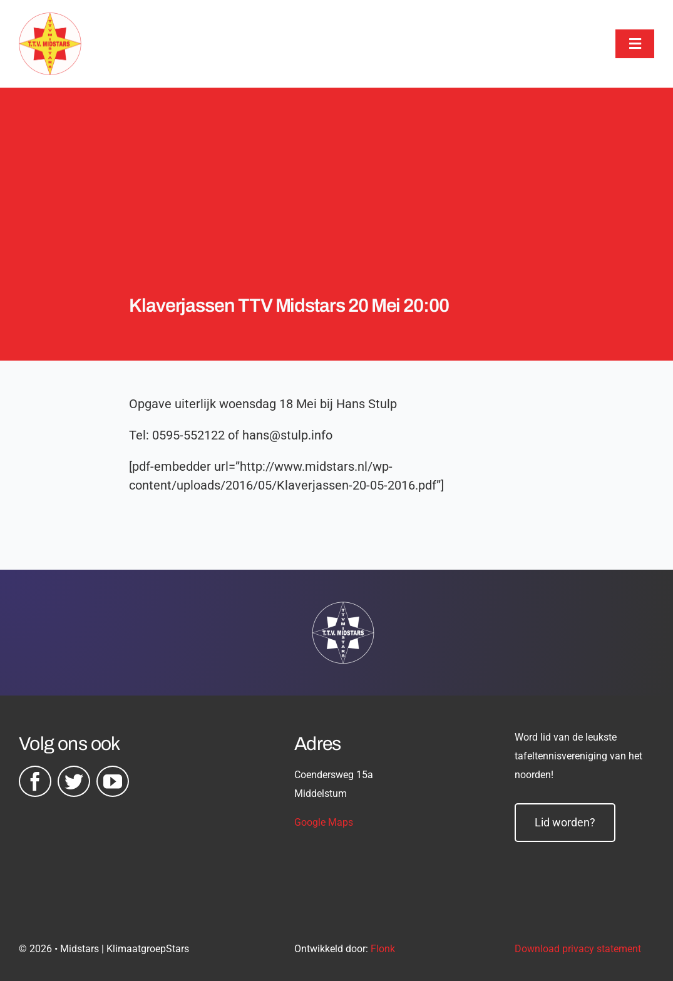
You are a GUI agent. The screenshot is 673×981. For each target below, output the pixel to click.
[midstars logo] (50, 18)
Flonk (383, 949)
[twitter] (74, 781)
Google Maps (323, 822)
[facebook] (35, 781)
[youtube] (112, 781)
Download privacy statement (578, 949)
